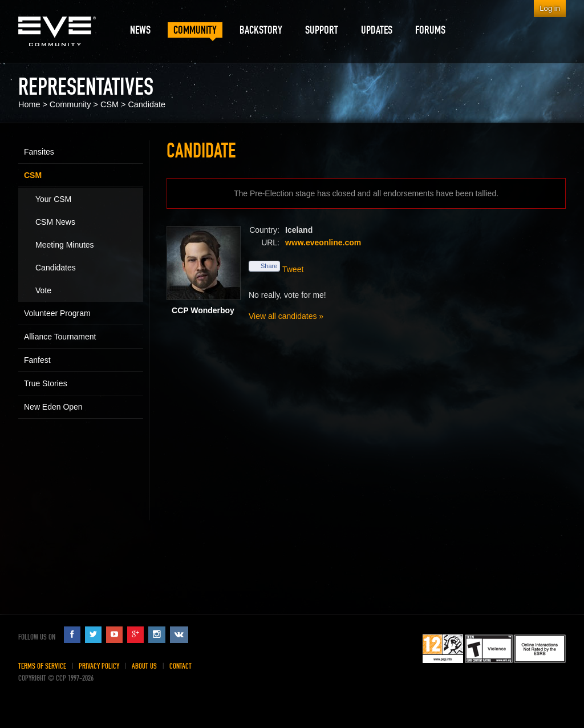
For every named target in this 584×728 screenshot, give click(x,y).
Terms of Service (42, 666)
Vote (43, 290)
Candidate (146, 104)
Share (264, 266)
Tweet (292, 269)
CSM (109, 104)
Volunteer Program (57, 313)
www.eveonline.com (323, 242)
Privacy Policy (99, 666)
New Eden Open (53, 406)
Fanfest (37, 360)
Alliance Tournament (60, 336)
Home (29, 104)
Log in (550, 8)
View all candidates (283, 316)
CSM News (55, 222)
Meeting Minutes (64, 244)
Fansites (39, 151)
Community (70, 104)
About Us (144, 666)
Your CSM (53, 199)
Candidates (55, 267)
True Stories (45, 383)
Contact (180, 666)
